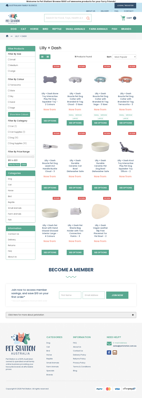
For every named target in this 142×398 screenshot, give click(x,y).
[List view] (47, 56)
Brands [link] (49, 374)
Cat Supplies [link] (17, 132)
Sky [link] (11, 96)
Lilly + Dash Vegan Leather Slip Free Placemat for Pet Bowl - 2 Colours (100, 232)
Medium (78, 115)
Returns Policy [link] (79, 358)
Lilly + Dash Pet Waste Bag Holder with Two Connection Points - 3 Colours (75, 232)
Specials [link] (50, 370)
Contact (128, 11)
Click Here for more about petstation (26, 314)
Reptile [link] (11, 202)
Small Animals (75, 29)
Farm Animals (98, 29)
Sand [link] (12, 102)
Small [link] (12, 59)
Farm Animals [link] (14, 213)
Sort (108, 56)
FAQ (116, 11)
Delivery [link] (12, 239)
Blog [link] (75, 370)
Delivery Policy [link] (79, 354)
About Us (90, 11)
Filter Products (16, 48)
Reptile (57, 29)
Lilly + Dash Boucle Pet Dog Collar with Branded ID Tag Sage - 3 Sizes (100, 99)
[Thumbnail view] (42, 56)
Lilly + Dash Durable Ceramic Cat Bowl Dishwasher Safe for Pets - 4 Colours (75, 168)
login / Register (125, 5)
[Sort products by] (124, 56)
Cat (23, 29)
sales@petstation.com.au (124, 346)
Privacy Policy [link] (79, 362)
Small (71, 115)
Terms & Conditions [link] (82, 366)
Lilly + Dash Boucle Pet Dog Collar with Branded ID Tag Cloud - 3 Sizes (75, 99)
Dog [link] (14, 137)
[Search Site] (88, 18)
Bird (45, 29)
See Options (50, 120)
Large (75, 118)
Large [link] (12, 71)
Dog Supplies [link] (18, 143)
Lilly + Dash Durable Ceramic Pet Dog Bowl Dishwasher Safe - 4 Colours (100, 167)
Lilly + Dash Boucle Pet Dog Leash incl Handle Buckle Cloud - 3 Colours (50, 167)
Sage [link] (12, 107)
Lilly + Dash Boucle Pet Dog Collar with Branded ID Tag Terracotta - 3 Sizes (126, 100)
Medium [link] (14, 65)
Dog (14, 29)
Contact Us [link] (13, 234)
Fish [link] (10, 219)
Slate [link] (12, 90)
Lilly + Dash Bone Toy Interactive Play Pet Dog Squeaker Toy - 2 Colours (50, 99)
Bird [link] (10, 196)
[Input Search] (64, 18)
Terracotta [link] (15, 84)
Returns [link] (11, 245)
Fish (114, 29)
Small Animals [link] (14, 208)
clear (24, 164)
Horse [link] (10, 190)
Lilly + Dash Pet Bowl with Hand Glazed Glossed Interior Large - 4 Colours (50, 231)
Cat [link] (13, 126)
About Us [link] (12, 256)
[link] (109, 352)
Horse (34, 29)
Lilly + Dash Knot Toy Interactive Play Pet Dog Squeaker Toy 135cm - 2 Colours (126, 167)
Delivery (105, 11)
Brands (126, 29)
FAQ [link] (10, 251)
